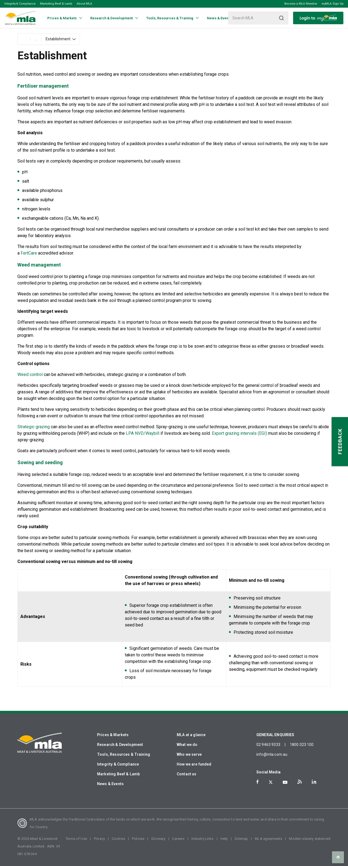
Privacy (99, 839)
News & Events (110, 784)
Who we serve (189, 754)
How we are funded (194, 764)
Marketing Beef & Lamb (56, 3)
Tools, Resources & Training (123, 754)
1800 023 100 (302, 744)
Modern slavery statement (310, 839)
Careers (178, 839)
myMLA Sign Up (333, 3)
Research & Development (120, 744)
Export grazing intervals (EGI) (240, 433)
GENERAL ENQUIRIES (275, 735)
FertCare (29, 253)
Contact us (187, 774)
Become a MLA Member (300, 3)
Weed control (30, 374)
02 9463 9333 (268, 744)
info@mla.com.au (271, 754)
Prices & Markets (113, 735)
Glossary (158, 839)
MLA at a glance (191, 735)
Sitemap (241, 839)
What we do (187, 744)
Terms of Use (76, 839)
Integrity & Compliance (20, 3)
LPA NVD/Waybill (142, 433)
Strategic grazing (33, 426)
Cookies (118, 839)
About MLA (84, 3)
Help (224, 839)
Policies (138, 839)
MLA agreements (268, 839)
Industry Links (202, 839)
